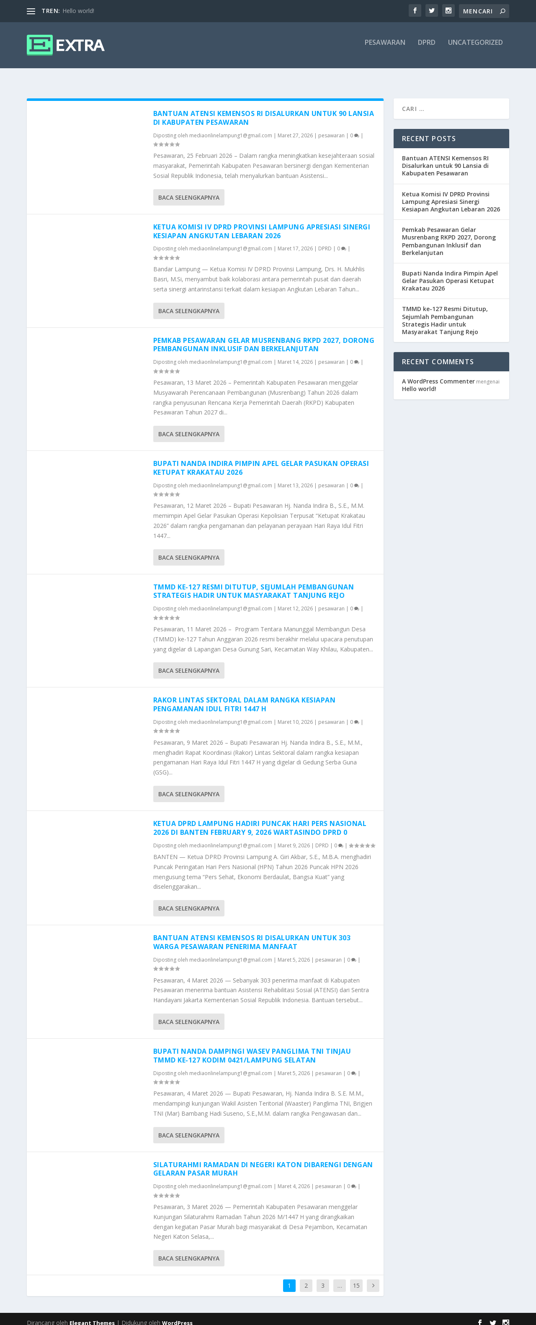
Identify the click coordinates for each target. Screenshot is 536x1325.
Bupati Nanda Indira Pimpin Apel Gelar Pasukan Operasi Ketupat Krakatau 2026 (261, 460)
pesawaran (385, 49)
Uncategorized (475, 49)
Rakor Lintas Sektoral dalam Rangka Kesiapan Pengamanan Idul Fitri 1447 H (244, 697)
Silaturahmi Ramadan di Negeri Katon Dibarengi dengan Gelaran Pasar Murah (263, 1162)
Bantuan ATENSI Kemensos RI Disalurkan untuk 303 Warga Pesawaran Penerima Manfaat (252, 935)
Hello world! (78, 11)
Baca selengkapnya (188, 190)
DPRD (427, 49)
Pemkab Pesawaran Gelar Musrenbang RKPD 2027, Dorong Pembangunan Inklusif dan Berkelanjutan (264, 337)
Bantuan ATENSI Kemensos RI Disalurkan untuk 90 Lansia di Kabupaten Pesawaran (263, 110)
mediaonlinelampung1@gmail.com (230, 127)
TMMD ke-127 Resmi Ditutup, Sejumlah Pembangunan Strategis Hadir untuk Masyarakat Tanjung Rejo (253, 584)
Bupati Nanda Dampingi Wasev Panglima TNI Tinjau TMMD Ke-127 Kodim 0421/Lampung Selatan (252, 1048)
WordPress (177, 1315)
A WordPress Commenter (438, 374)
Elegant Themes (92, 1315)
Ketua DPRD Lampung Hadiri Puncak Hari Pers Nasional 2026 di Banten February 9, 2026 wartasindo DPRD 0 (260, 820)
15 (356, 1278)
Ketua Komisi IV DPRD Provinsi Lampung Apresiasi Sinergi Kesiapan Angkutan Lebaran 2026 (262, 224)
